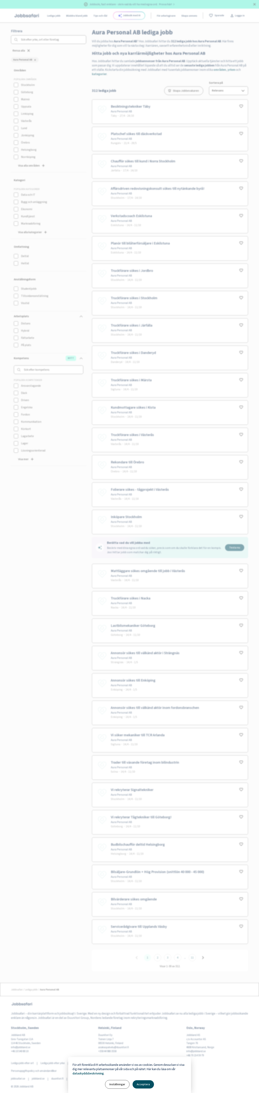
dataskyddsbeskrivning (88, 1073)
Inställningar (117, 1084)
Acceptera (143, 1084)
